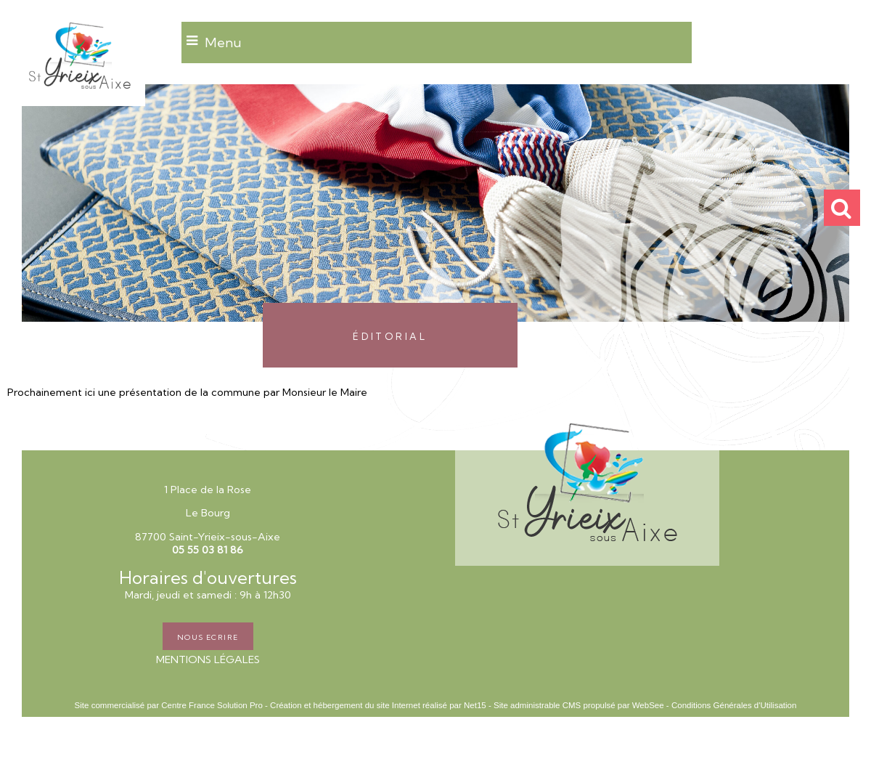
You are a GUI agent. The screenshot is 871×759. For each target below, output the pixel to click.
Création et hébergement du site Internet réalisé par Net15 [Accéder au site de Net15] (378, 705)
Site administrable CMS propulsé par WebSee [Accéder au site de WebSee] (579, 705)
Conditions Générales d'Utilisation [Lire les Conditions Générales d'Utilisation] (733, 705)
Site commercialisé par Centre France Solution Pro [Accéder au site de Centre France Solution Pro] (169, 705)
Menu (223, 42)
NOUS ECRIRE (208, 636)
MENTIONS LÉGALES (208, 659)
